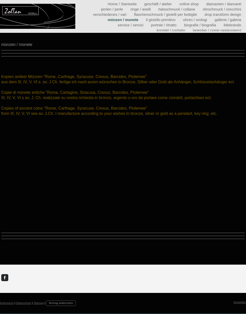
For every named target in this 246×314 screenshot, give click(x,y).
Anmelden (239, 302)
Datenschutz (23, 302)
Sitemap (39, 302)
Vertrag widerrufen (61, 302)
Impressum (7, 302)
